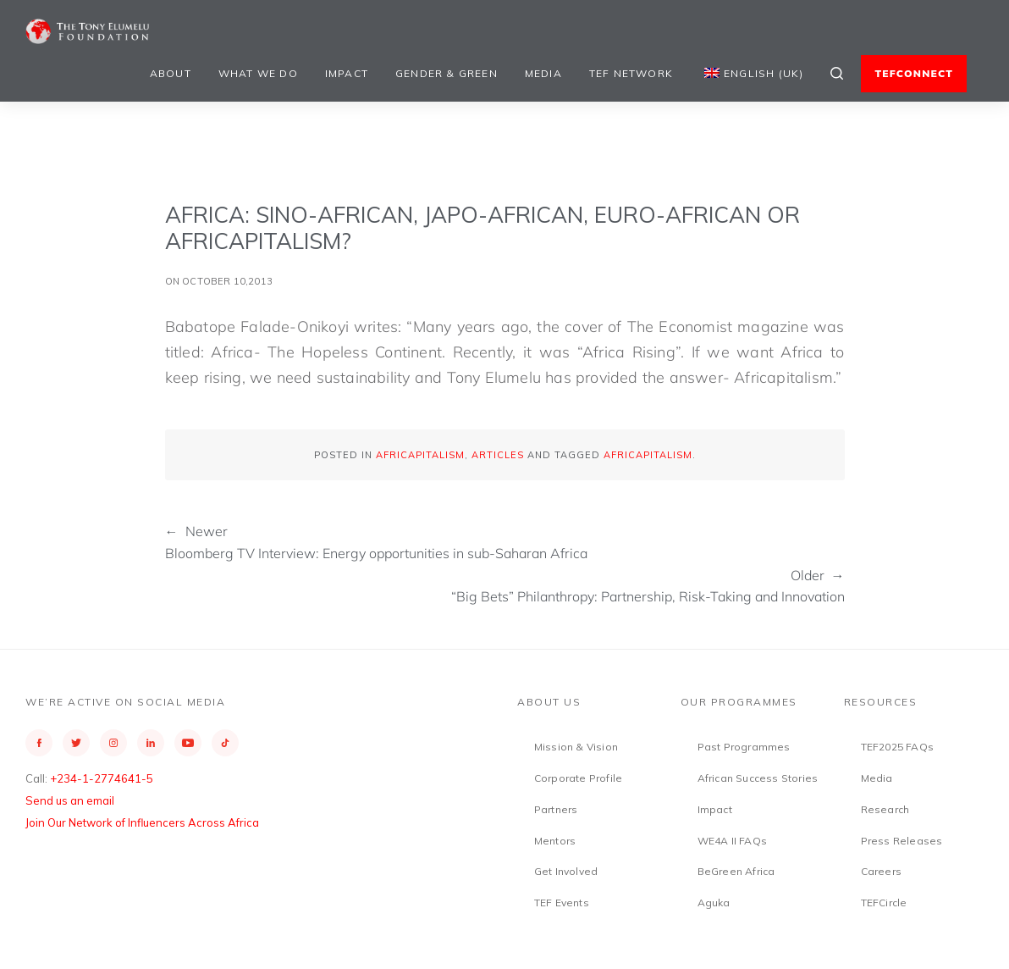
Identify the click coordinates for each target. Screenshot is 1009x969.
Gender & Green (446, 73)
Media (543, 73)
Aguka (714, 902)
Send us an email (69, 800)
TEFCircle (884, 902)
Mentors (555, 840)
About (170, 73)
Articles (497, 455)
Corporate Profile (578, 778)
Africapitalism (420, 455)
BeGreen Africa (736, 871)
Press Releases (902, 840)
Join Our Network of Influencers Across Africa (142, 822)
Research (885, 809)
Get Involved (566, 871)
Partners (556, 809)
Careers (881, 871)
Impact (346, 73)
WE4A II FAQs (732, 840)
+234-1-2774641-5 (101, 778)
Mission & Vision (576, 746)
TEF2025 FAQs (897, 746)
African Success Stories (758, 778)
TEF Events (561, 902)
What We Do (258, 73)
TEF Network (631, 73)
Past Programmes (744, 746)
